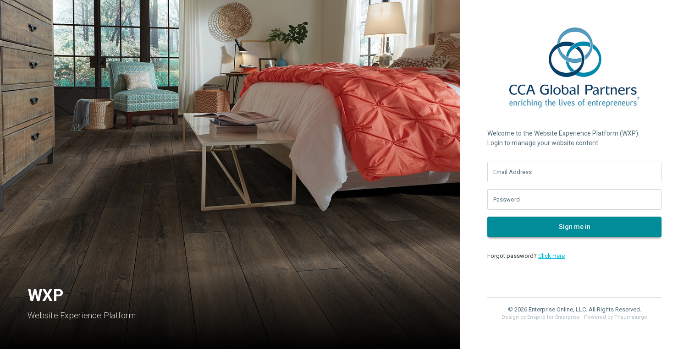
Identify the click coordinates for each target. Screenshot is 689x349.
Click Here (551, 255)
